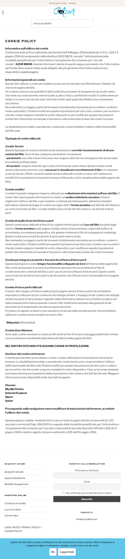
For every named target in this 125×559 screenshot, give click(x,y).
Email (87, 481)
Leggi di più (67, 551)
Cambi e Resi (11, 515)
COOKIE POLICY (13, 531)
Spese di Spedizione (15, 478)
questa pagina (29, 72)
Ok (53, 551)
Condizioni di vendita (15, 503)
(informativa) (21, 322)
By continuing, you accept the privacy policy (86, 492)
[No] (121, 548)
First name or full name (87, 470)
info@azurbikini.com (86, 519)
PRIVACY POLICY (31, 527)
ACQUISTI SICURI (14, 472)
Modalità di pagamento (16, 484)
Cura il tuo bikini (13, 509)
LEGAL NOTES (13, 527)
